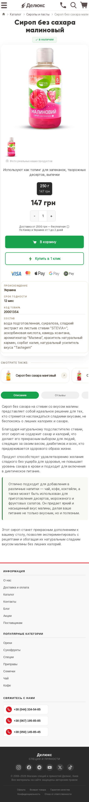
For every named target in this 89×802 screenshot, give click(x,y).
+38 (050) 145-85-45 (23, 732)
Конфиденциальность (28, 794)
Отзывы (60, 395)
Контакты (9, 601)
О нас (7, 580)
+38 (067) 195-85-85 (23, 721)
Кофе (7, 685)
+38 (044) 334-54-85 (23, 709)
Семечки (9, 671)
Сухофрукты (11, 650)
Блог (6, 608)
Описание (19, 395)
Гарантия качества (60, 789)
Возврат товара (38, 789)
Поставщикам (12, 623)
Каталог (8, 594)
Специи (8, 657)
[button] (68, 226)
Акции (7, 615)
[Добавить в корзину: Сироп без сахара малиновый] (44, 242)
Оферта (21, 789)
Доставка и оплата (16, 587)
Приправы (10, 664)
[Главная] (3, 14)
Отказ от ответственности (58, 794)
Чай (6, 678)
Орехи (7, 643)
